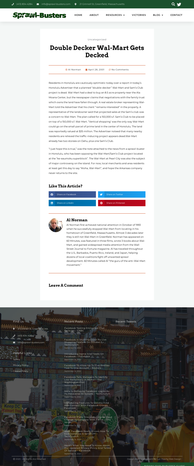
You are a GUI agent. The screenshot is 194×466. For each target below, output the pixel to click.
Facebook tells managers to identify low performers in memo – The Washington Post (86, 379)
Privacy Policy (20, 365)
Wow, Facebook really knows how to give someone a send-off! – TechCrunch (86, 434)
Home (78, 15)
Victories (139, 15)
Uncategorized (97, 39)
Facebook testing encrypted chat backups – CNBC (84, 329)
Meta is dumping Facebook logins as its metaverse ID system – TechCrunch (87, 392)
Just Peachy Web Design (169, 459)
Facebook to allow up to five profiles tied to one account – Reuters (86, 366)
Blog (158, 15)
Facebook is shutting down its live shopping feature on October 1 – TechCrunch (85, 342)
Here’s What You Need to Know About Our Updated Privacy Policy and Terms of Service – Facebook (87, 448)
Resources (115, 15)
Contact (176, 15)
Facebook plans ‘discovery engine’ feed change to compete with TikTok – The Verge (88, 419)
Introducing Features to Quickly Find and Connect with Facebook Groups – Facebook (87, 405)
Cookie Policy (20, 371)
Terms (16, 359)
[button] (173, 4)
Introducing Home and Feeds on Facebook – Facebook (84, 355)
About (94, 15)
